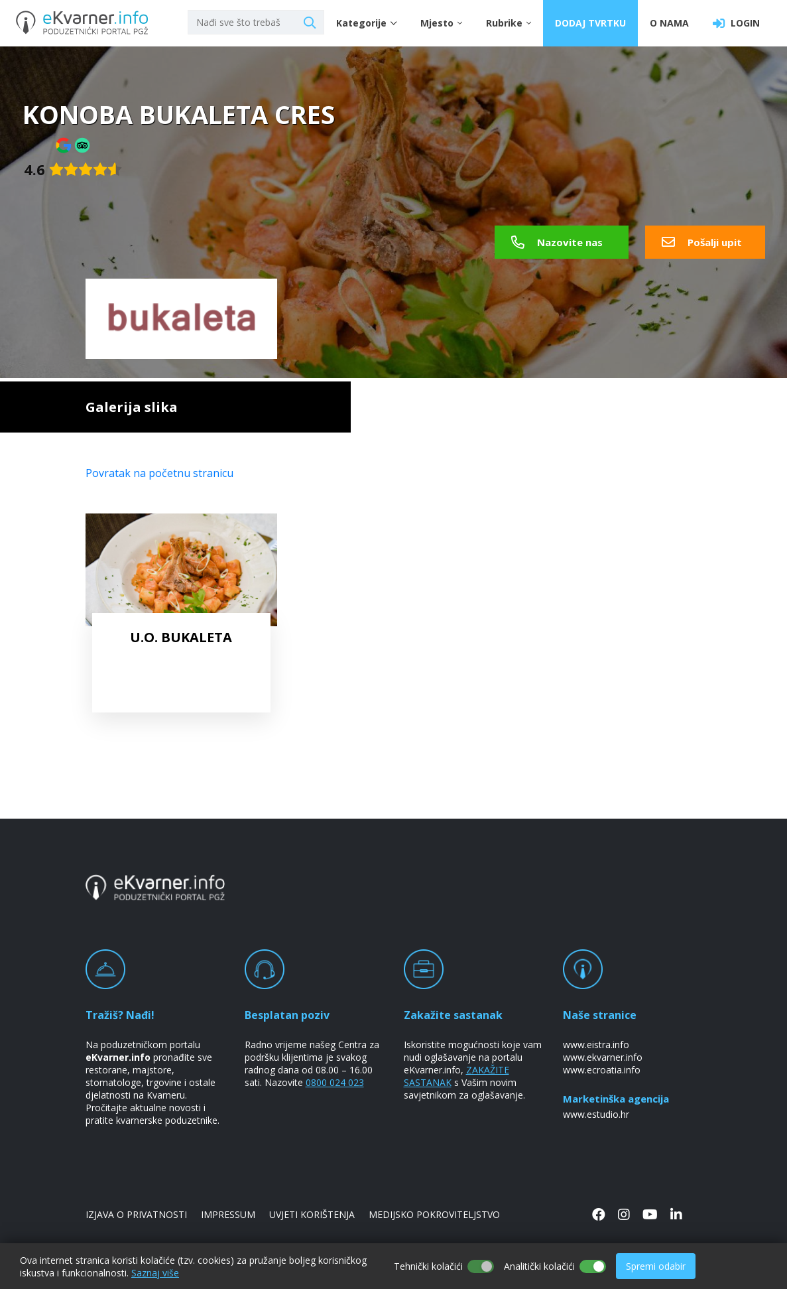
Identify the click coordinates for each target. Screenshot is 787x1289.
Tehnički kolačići (428, 1266)
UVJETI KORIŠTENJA (312, 1214)
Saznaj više (155, 1272)
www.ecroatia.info (601, 1069)
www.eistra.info (596, 1044)
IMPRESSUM (228, 1214)
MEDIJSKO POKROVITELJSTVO (434, 1214)
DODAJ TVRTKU (590, 23)
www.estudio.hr (596, 1114)
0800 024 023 (335, 1082)
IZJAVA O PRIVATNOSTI (136, 1214)
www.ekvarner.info (602, 1057)
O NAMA (669, 23)
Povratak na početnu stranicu (159, 473)
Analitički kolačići (539, 1266)
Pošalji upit (702, 242)
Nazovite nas (557, 242)
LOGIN (736, 23)
